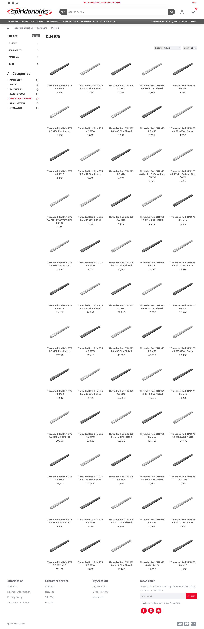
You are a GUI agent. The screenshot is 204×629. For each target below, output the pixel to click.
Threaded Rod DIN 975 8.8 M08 (183, 478)
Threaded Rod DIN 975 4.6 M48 (90, 435)
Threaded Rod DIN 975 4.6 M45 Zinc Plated (59, 435)
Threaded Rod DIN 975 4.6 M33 (90, 350)
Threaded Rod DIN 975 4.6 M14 (121, 173)
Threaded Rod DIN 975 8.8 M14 (90, 564)
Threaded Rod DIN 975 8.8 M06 (121, 478)
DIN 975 (55, 27)
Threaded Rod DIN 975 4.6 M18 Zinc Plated (59, 264)
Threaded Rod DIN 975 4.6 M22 (152, 264)
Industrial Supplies (23, 27)
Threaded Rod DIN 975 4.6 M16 (121, 218)
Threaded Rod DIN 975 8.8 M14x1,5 (152, 564)
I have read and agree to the (162, 603)
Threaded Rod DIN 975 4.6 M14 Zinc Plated (90, 218)
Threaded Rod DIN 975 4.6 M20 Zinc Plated (121, 264)
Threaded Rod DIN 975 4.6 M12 (59, 173)
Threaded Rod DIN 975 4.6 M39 (59, 392)
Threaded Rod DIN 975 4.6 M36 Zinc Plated (183, 350)
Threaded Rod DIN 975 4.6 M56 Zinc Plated (90, 478)
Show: (186, 48)
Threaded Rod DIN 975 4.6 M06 (183, 87)
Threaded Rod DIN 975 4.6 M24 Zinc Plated (90, 307)
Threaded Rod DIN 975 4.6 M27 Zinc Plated (152, 307)
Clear (36, 36)
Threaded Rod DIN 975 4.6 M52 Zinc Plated (183, 435)
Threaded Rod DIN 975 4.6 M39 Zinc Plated (90, 392)
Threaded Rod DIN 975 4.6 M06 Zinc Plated (59, 130)
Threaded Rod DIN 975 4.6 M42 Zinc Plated (152, 392)
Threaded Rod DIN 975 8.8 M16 (183, 564)
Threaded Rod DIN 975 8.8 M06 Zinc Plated (152, 478)
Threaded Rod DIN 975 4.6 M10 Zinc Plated (183, 130)
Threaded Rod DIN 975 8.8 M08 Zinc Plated (59, 521)
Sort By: (158, 48)
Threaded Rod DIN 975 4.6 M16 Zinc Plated (152, 218)
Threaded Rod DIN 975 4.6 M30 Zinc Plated (59, 350)
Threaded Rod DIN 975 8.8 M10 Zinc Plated (121, 521)
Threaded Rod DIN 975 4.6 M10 (152, 130)
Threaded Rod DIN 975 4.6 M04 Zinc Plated (90, 87)
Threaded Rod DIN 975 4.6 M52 (152, 435)
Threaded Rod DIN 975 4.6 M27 (121, 307)
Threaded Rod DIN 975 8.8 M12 (152, 521)
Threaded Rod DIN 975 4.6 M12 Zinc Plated (90, 173)
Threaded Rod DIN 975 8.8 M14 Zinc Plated (121, 564)
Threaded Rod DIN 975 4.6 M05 (121, 87)
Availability (15, 50)
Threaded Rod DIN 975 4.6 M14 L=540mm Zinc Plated (183, 174)
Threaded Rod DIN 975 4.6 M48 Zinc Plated (121, 435)
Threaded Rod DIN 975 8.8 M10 (90, 521)
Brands (13, 43)
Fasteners (42, 27)
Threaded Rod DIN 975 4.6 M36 (152, 350)
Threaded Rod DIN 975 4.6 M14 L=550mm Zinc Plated (59, 220)
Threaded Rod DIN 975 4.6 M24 (59, 307)
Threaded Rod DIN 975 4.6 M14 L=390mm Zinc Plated (152, 174)
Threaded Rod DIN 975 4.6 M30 (183, 307)
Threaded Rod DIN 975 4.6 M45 (183, 392)
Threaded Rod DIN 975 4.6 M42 (121, 392)
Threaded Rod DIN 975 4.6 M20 (90, 264)
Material (14, 57)
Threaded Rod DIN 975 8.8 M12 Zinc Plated (183, 521)
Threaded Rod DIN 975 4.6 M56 (59, 478)
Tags (11, 64)
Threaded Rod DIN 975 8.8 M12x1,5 (59, 564)
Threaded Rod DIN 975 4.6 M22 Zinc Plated (183, 264)
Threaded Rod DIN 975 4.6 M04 (59, 87)
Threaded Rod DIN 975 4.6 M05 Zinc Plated (152, 87)
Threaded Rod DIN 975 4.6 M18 (183, 218)
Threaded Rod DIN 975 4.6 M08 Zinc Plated (121, 130)
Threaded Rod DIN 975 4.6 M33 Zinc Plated (121, 350)
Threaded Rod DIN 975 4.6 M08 (90, 130)
